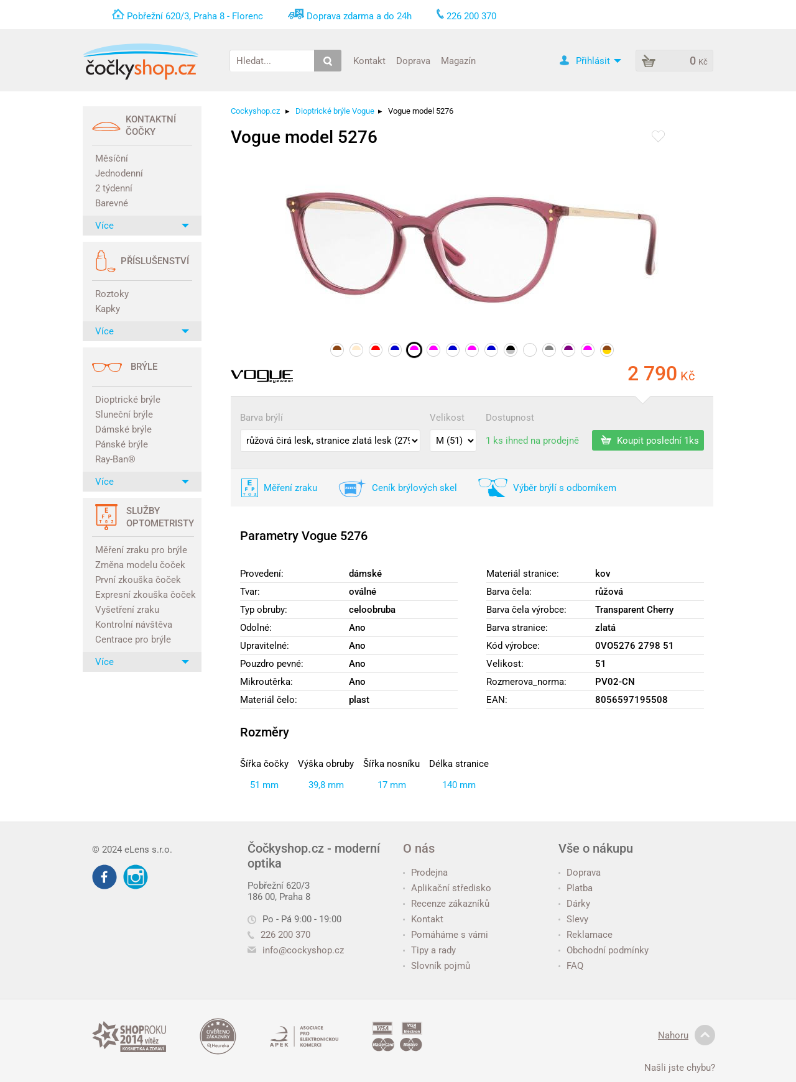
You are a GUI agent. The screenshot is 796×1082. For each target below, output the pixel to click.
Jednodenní (119, 173)
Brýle (144, 366)
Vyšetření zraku (127, 609)
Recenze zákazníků (446, 903)
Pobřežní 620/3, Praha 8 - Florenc (195, 16)
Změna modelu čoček (140, 565)
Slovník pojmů (436, 965)
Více (142, 225)
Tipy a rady (429, 950)
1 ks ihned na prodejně (532, 440)
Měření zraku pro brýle (141, 550)
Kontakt (369, 60)
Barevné (111, 203)
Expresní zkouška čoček (143, 594)
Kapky (107, 308)
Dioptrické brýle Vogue (334, 111)
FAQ (570, 965)
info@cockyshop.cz (303, 950)
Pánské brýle (121, 444)
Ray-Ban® (115, 459)
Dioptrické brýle (127, 399)
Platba (575, 888)
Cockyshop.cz (255, 111)
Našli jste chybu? (679, 1067)
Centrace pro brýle (133, 639)
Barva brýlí (261, 417)
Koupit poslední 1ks (650, 440)
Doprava (413, 60)
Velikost (447, 417)
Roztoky (112, 294)
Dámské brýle (123, 429)
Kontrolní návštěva (133, 624)
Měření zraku (290, 487)
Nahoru (686, 1035)
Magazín (458, 60)
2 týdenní (113, 188)
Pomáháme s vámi (445, 934)
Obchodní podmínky (603, 950)
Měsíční (111, 158)
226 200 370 (279, 934)
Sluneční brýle (124, 414)
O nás (419, 848)
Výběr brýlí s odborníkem (564, 487)
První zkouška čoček (138, 579)
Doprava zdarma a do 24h (359, 16)
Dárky (574, 903)
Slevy (573, 919)
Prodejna (425, 872)
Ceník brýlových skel (414, 487)
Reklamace (585, 934)
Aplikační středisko (447, 888)
